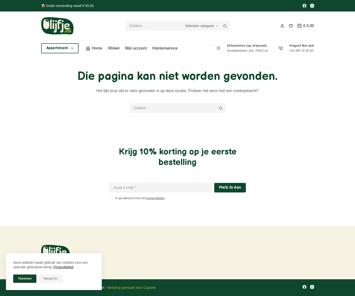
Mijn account (136, 48)
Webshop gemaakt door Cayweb (131, 288)
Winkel (113, 48)
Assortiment (59, 48)
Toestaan (25, 278)
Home (94, 48)
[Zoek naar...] (153, 26)
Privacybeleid (63, 267)
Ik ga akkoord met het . (140, 198)
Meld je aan (230, 187)
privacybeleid (155, 198)
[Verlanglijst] (291, 26)
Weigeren (51, 278)
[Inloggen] (282, 26)
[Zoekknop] (225, 26)
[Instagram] (312, 6)
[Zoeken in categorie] (200, 26)
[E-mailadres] (160, 187)
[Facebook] (304, 6)
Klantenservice (165, 48)
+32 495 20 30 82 (301, 50)
